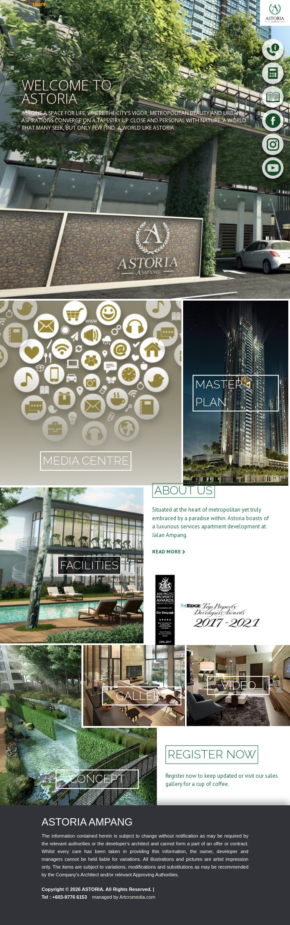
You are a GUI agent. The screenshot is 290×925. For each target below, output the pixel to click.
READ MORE (168, 551)
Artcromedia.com (137, 897)
